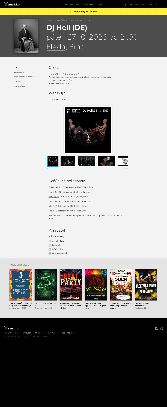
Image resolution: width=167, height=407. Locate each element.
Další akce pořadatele (24, 77)
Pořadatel (18, 82)
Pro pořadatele (88, 4)
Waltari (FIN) (54, 196)
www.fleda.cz (58, 241)
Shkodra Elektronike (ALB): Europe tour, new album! (72, 215)
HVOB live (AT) (55, 201)
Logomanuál (49, 333)
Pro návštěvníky (71, 4)
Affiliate (37, 333)
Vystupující (19, 72)
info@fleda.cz (58, 249)
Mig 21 (51, 206)
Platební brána (36, 337)
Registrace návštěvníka (133, 4)
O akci (16, 68)
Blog (100, 4)
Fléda (56, 47)
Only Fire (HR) (55, 187)
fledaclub (56, 245)
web (63, 99)
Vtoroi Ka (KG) (55, 192)
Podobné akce (20, 86)
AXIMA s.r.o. (25, 337)
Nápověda (27, 333)
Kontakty (8, 333)
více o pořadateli (59, 253)
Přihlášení (152, 4)
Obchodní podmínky (66, 333)
